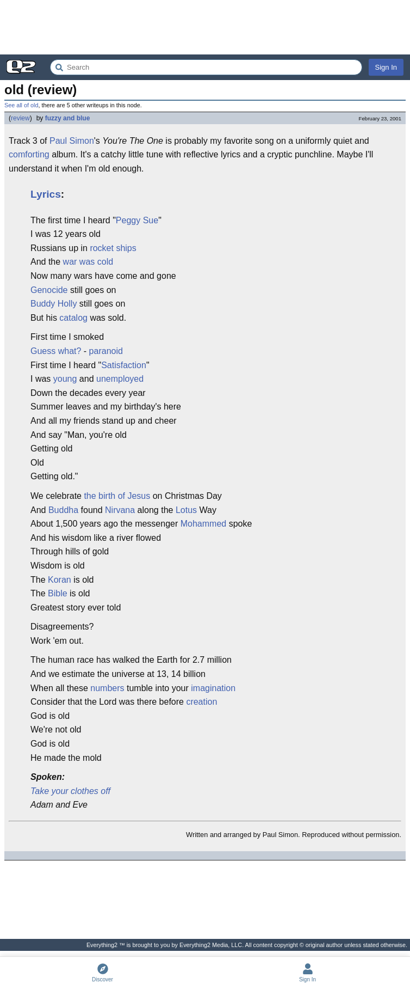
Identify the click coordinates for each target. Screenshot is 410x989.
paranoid (106, 351)
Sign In (386, 67)
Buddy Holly (53, 303)
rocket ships (113, 248)
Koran (59, 579)
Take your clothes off (70, 791)
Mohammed (203, 523)
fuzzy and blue (67, 118)
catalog (73, 317)
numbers (107, 688)
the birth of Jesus (117, 495)
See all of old (21, 105)
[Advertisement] (205, 27)
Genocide (49, 290)
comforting (29, 154)
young (65, 378)
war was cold (88, 261)
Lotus (186, 510)
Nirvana (120, 510)
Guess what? (55, 351)
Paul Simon (71, 140)
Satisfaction (123, 365)
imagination (213, 688)
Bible (57, 593)
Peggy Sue (137, 220)
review (20, 118)
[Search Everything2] (206, 67)
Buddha (63, 510)
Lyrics (45, 194)
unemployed (120, 378)
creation (201, 701)
